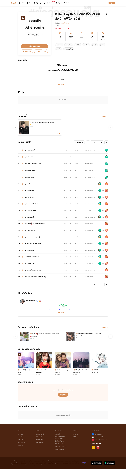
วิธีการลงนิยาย (40, 437)
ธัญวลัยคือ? (58, 434)
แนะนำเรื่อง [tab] (22, 60)
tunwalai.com (98, 434)
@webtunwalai (99, 437)
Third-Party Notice (60, 444)
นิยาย (29, 3)
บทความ (75, 434)
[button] (63, 84)
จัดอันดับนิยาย (21, 440)
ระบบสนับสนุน (39, 442)
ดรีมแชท (50, 2)
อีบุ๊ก (36, 3)
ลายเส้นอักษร (65, 23)
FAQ (74, 437)
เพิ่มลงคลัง (26, 51)
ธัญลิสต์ (58, 3)
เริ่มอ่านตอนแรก (34, 46)
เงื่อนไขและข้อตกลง (59, 441)
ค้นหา (66, 3)
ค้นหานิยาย (20, 434)
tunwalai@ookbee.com (101, 440)
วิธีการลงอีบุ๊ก (39, 440)
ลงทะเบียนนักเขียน (40, 434)
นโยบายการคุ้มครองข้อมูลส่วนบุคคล (60, 437)
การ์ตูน (43, 3)
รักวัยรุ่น (57, 25)
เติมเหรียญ (20, 445)
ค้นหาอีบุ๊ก (20, 437)
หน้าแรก (22, 3)
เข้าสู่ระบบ (112, 3)
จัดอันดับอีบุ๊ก (21, 442)
